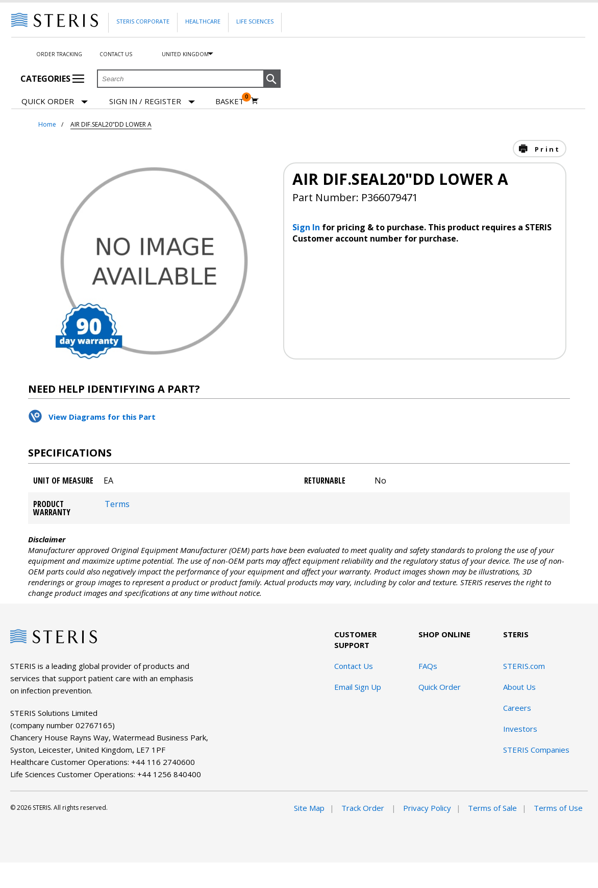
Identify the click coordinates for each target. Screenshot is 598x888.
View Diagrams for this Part (102, 417)
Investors (520, 729)
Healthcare (202, 21)
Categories (52, 78)
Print (546, 149)
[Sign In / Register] (152, 101)
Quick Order (54, 102)
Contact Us (115, 54)
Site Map (309, 808)
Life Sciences (254, 21)
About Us (519, 687)
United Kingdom (185, 54)
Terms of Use (558, 808)
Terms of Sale (492, 808)
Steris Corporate (142, 21)
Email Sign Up (357, 687)
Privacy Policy (427, 808)
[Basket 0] (237, 101)
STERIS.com (524, 666)
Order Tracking (59, 54)
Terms (117, 504)
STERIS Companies (536, 750)
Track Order (363, 808)
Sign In (307, 227)
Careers (517, 708)
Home (47, 124)
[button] (272, 79)
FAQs (427, 666)
